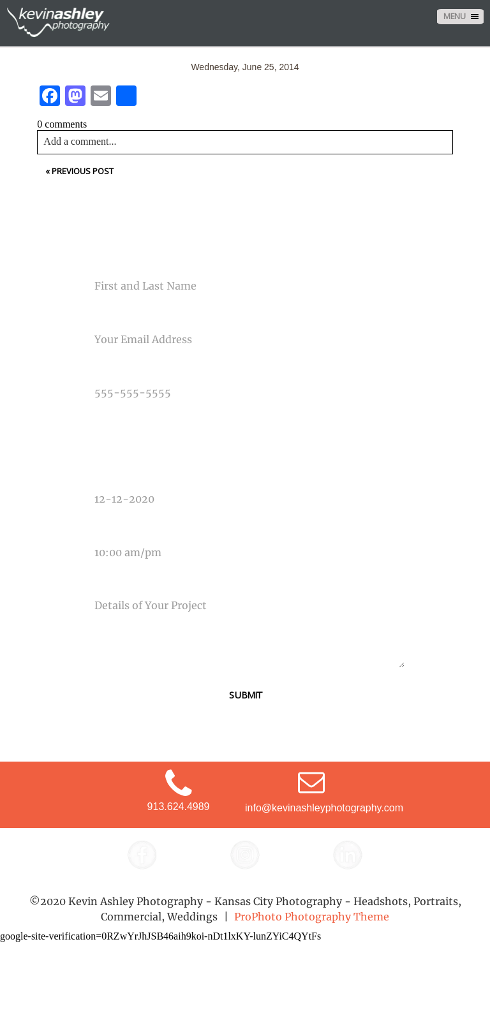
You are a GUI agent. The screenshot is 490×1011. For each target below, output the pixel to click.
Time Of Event (113, 528)
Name (96, 262)
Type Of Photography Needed (148, 421)
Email (96, 315)
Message (104, 581)
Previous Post (83, 171)
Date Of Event (114, 475)
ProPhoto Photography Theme (311, 916)
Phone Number (116, 368)
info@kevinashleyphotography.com (324, 807)
